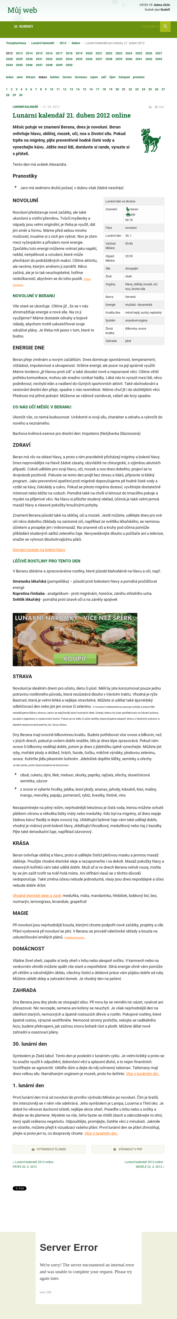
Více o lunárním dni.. (143, 1073)
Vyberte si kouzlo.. (74, 937)
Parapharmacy (16, 43)
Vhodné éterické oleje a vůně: (37, 895)
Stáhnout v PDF (127, 1149)
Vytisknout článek (49, 1149)
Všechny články (157, 26)
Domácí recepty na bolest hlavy (39, 550)
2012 (63, 43)
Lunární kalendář (42, 43)
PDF (159, 107)
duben (76, 43)
